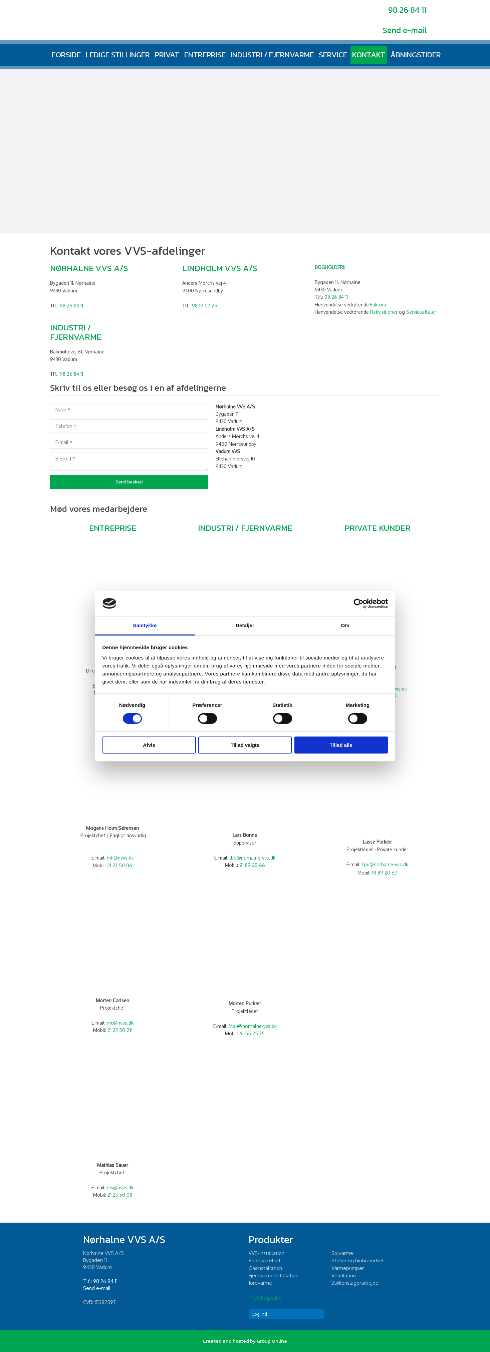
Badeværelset (265, 1260)
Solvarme (342, 1253)
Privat (167, 54)
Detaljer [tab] (245, 625)
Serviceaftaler (421, 312)
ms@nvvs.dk (120, 1187)
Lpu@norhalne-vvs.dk (385, 864)
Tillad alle (340, 745)
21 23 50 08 (119, 1195)
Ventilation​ (343, 1275)
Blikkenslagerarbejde (355, 1283)
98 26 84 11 (407, 10)
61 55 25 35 (252, 1033)
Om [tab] (345, 625)
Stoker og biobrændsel (357, 1260)
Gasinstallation (265, 1268)
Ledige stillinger (118, 54)
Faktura (378, 304)
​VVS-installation (266, 1253)
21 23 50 (117, 1030)
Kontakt (368, 54)
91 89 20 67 (384, 873)
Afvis (149, 745)
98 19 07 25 (204, 305)
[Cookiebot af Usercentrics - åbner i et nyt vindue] (358, 603)
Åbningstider (415, 54)
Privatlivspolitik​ (265, 1298)
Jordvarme (260, 1283)
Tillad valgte (245, 745)
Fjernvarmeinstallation (273, 1275)
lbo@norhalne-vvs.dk (252, 858)
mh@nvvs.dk (120, 858)
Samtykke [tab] (145, 625)
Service (333, 54)
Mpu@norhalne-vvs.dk (253, 1026)
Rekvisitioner (384, 312)
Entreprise (205, 54)
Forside (66, 54)
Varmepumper (347, 1268)
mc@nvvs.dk (120, 1023)
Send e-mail (405, 30)
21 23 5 (116, 865)
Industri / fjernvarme (272, 54)
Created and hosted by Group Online (245, 1341)
